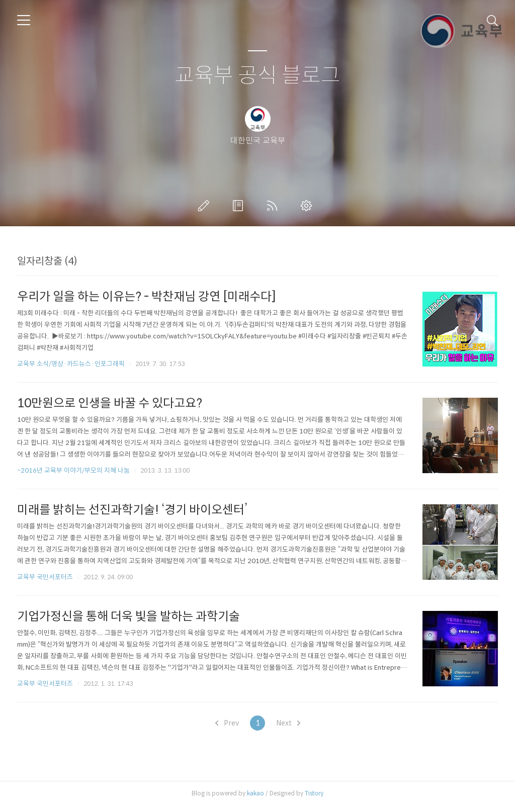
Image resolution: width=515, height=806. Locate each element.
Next (288, 723)
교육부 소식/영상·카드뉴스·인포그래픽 (71, 364)
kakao (255, 793)
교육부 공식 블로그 (257, 75)
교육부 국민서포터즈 (45, 577)
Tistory (314, 793)
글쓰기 (206, 206)
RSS (274, 206)
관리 (308, 206)
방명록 (240, 206)
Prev (227, 723)
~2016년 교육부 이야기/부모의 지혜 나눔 (73, 470)
